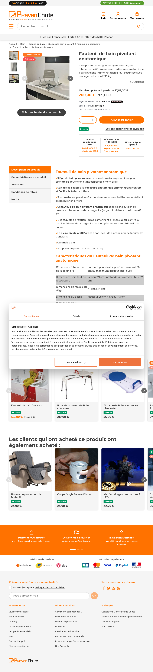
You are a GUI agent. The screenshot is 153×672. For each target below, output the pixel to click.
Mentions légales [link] (110, 621)
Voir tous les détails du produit (41, 112)
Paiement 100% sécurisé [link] (31, 537)
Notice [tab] (15, 199)
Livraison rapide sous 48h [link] (89, 142)
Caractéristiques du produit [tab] (28, 177)
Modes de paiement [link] (66, 621)
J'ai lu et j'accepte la (39, 587)
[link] (118, 16)
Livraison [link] (60, 626)
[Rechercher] (139, 26)
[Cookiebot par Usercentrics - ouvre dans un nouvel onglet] (128, 307)
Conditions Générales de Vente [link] (118, 611)
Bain (22, 44)
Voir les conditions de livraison (124, 128)
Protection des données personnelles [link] (121, 616)
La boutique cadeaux (20, 626)
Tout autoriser (120, 362)
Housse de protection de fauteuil (26, 496)
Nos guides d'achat (19, 646)
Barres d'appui (17, 641)
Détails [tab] (76, 316)
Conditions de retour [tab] (24, 192)
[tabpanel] (100, 252)
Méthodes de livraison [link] (42, 559)
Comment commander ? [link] (68, 611)
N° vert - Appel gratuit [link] (133, 143)
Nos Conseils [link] (62, 646)
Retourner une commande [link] (69, 636)
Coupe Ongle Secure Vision (74, 494)
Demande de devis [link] (65, 616)
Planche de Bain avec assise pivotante (121, 407)
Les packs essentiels (20, 631)
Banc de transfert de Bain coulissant (73, 407)
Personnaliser (76, 362)
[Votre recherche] (80, 26)
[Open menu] (11, 26)
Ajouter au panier (122, 119)
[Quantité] (88, 120)
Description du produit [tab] (25, 169)
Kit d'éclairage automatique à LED (122, 496)
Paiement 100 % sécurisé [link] (111, 140)
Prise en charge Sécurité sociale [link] (72, 641)
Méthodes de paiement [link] (111, 559)
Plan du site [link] (107, 626)
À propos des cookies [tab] (121, 316)
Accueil (13, 44)
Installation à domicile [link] (121, 537)
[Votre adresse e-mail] (49, 595)
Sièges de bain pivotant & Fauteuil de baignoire (74, 44)
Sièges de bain (37, 44)
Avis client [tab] (18, 184)
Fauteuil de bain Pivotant (26, 405)
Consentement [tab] (31, 316)
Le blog (13, 621)
